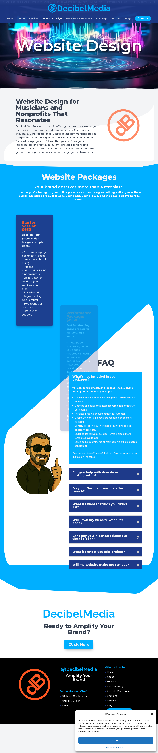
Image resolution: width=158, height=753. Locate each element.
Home (10, 18)
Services (34, 18)
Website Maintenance (79, 18)
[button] (151, 714)
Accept (116, 740)
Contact (143, 18)
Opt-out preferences (114, 747)
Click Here (78, 644)
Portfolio (116, 18)
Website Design (52, 18)
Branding (101, 18)
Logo (65, 705)
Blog (128, 18)
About (21, 18)
